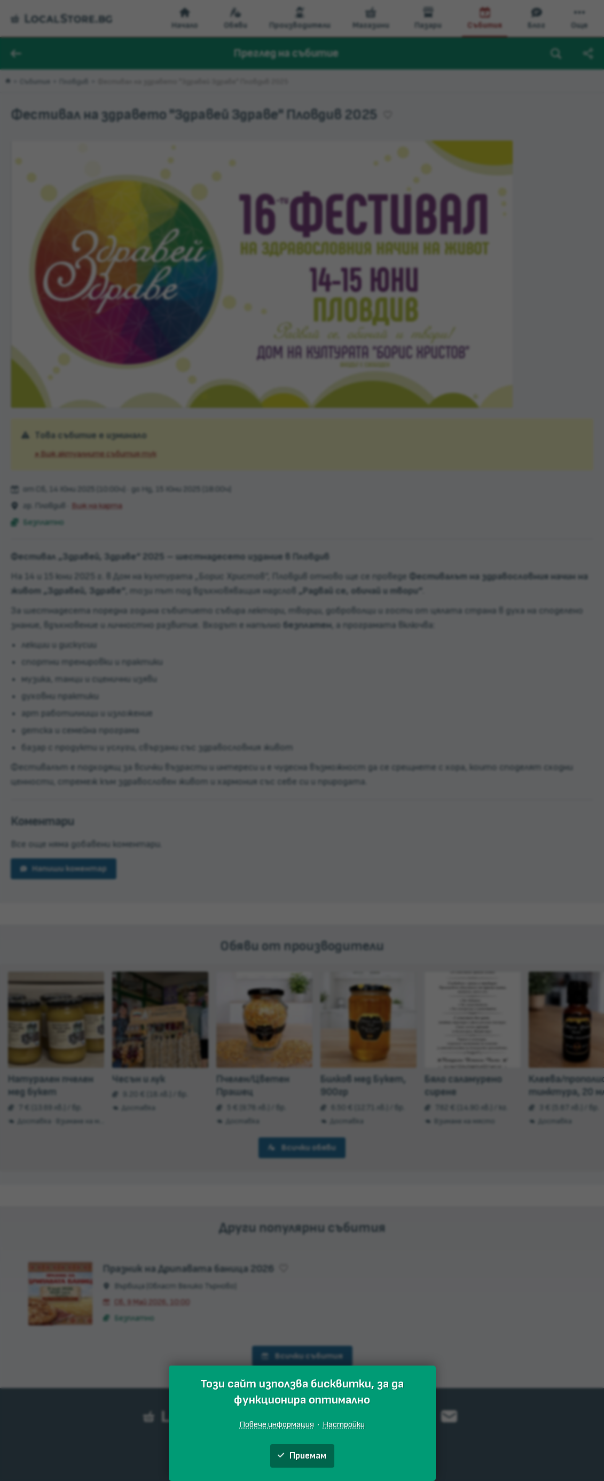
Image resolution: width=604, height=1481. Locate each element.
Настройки (344, 1424)
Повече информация (276, 1424)
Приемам (302, 1456)
